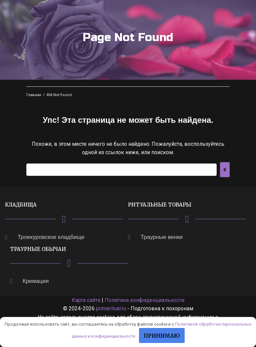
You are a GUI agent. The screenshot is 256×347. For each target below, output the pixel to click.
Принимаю (162, 335)
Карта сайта (86, 300)
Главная (33, 95)
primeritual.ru (111, 308)
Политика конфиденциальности (144, 300)
